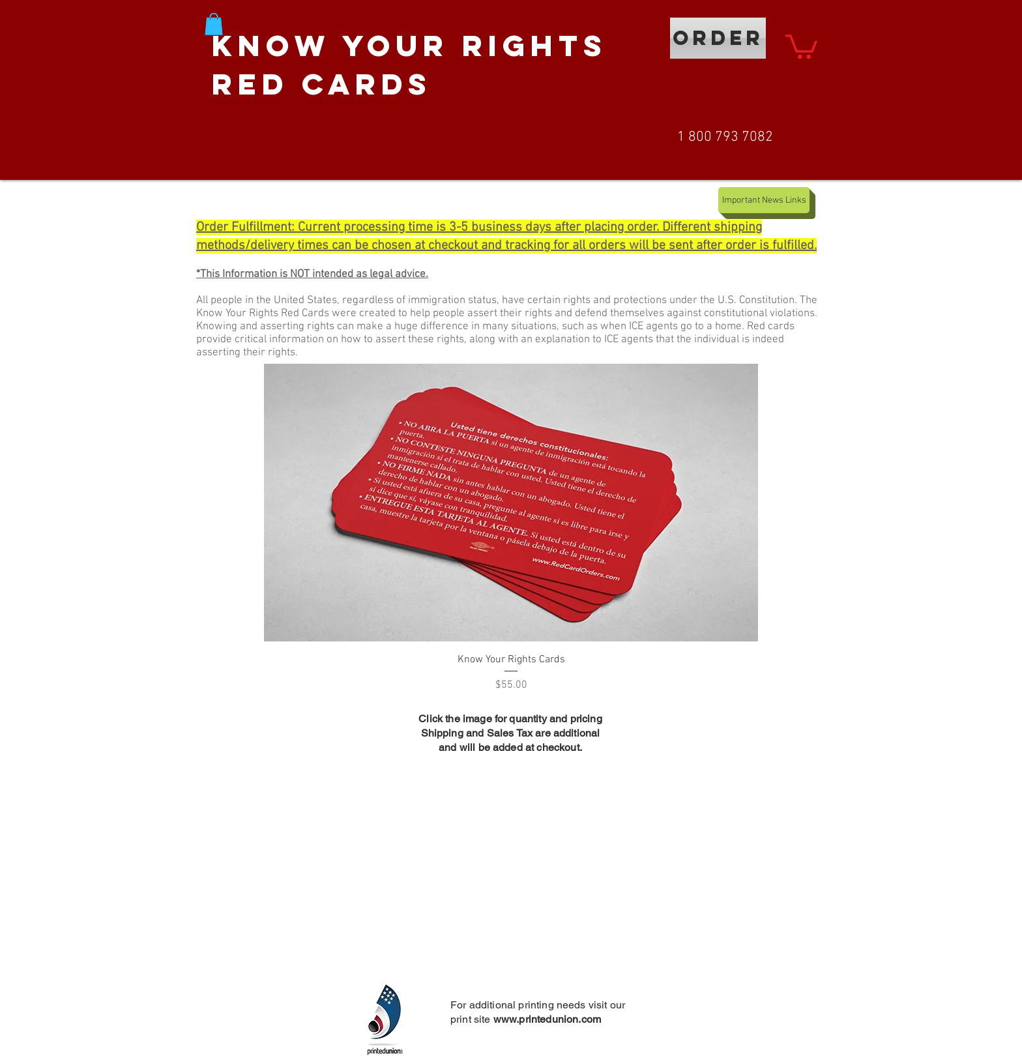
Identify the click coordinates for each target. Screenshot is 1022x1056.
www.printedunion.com (547, 1019)
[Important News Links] (764, 200)
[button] (214, 24)
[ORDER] (718, 38)
